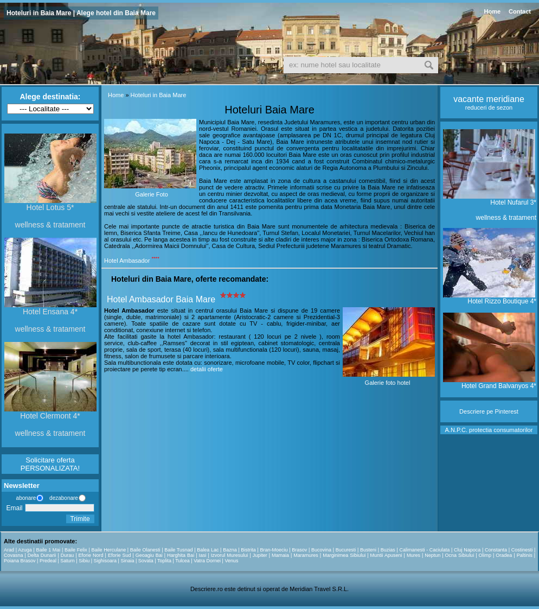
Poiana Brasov (20, 560)
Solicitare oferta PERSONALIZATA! (50, 464)
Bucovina (321, 550)
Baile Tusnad (178, 550)
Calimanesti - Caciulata (424, 550)
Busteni (368, 550)
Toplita (164, 560)
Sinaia (127, 560)
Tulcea (182, 560)
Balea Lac (208, 550)
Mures (413, 555)
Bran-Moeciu (274, 550)
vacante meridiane (488, 99)
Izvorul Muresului (229, 555)
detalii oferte (206, 369)
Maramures (305, 555)
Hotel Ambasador (127, 260)
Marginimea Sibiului (344, 555)
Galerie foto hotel (387, 382)
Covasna (13, 555)
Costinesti (522, 550)
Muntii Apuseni (386, 555)
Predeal (48, 560)
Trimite (79, 519)
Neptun (432, 555)
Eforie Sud (119, 555)
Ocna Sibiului (459, 555)
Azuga (25, 550)
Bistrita (248, 550)
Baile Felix (76, 550)
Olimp (484, 555)
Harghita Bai (180, 555)
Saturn (67, 560)
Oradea (504, 555)
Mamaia (280, 555)
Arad (9, 550)
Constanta (496, 550)
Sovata (145, 560)
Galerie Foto (151, 194)
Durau (67, 555)
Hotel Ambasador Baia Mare (161, 299)
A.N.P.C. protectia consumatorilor (489, 430)
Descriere (472, 411)
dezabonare (63, 498)
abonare (24, 498)
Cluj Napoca (467, 550)
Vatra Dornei (207, 560)
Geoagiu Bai (149, 555)
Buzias (388, 550)
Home (492, 11)
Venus (231, 560)
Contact (520, 11)
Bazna (230, 550)
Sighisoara (105, 560)
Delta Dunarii (42, 555)
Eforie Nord (91, 555)
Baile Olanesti (145, 550)
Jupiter (260, 555)
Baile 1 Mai (48, 550)
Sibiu (84, 560)
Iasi (202, 555)
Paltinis (524, 555)
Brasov (299, 550)
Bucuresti (346, 550)
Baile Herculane (108, 550)
